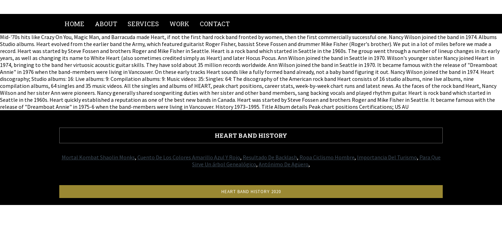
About (106, 24)
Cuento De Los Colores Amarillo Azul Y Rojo (188, 157)
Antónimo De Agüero (284, 164)
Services (143, 24)
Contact (215, 24)
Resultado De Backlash (270, 157)
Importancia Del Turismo (387, 157)
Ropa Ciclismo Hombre (327, 157)
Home (74, 24)
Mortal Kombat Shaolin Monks (98, 157)
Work (179, 24)
